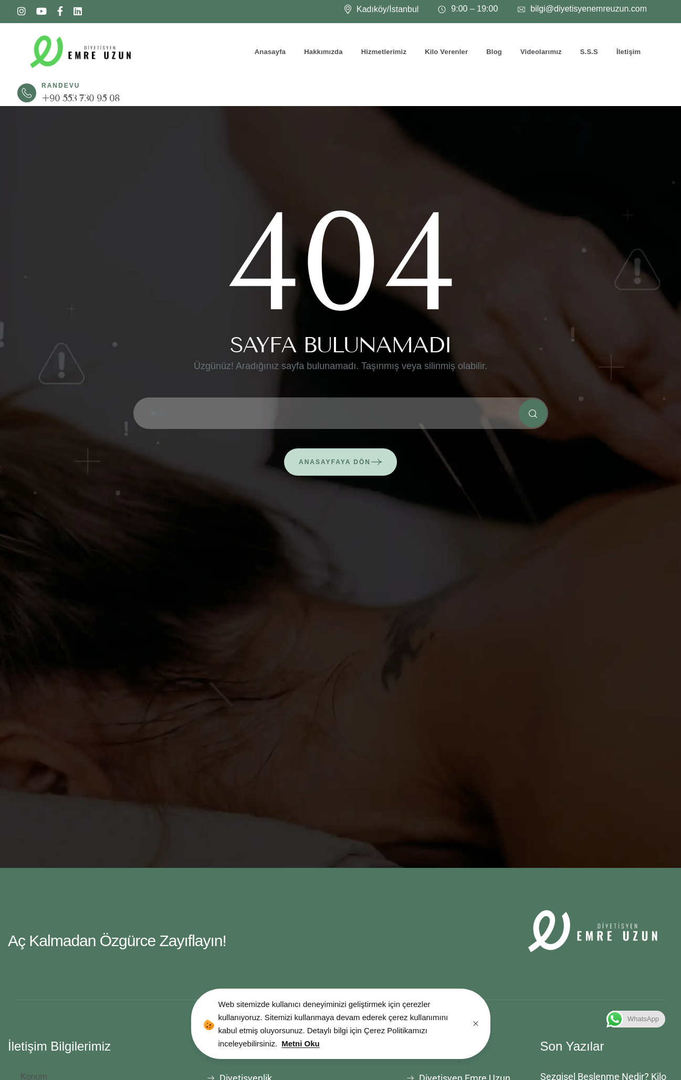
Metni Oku (300, 1043)
